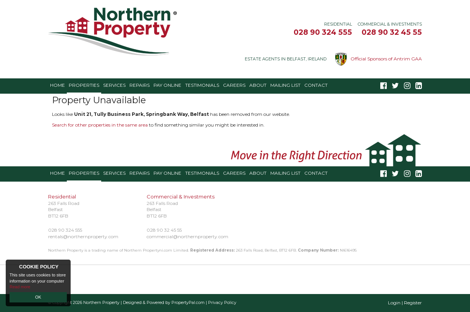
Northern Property (101, 302)
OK (38, 297)
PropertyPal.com (188, 302)
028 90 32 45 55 (392, 32)
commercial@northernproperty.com (187, 236)
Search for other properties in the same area (100, 125)
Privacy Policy (222, 302)
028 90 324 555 (323, 32)
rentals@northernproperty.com (83, 236)
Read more (20, 286)
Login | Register (405, 303)
